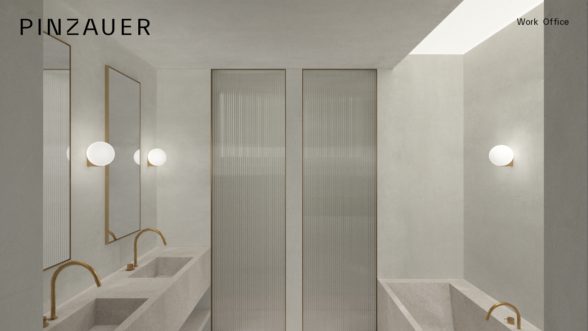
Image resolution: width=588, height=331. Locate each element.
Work (527, 22)
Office (556, 22)
